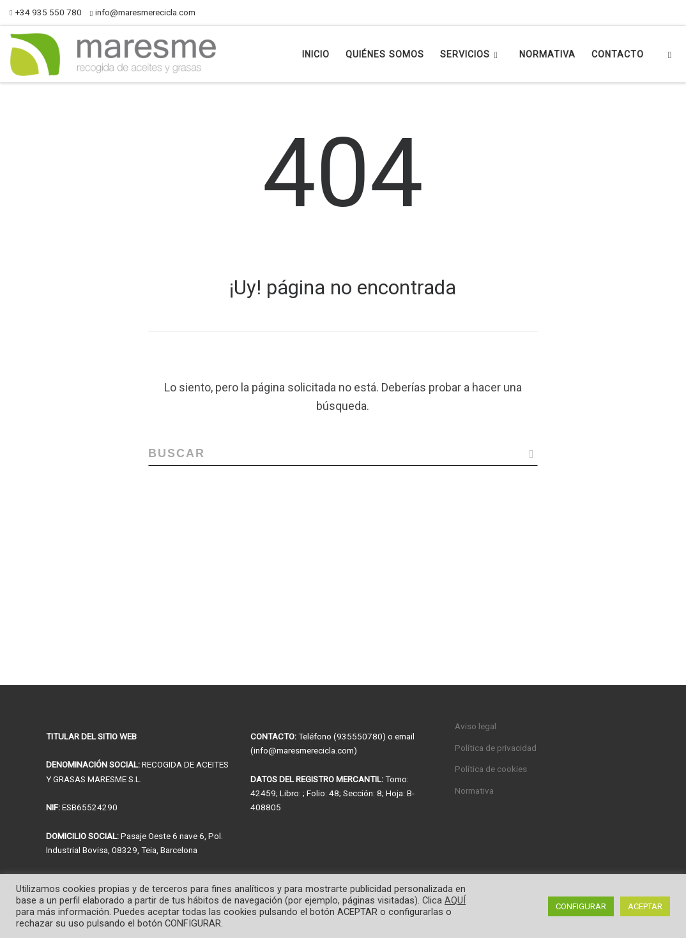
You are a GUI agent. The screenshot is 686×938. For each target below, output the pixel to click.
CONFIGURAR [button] (581, 906)
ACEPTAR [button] (645, 906)
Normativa (474, 790)
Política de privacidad (496, 748)
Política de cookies (491, 769)
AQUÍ (455, 900)
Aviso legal (475, 726)
